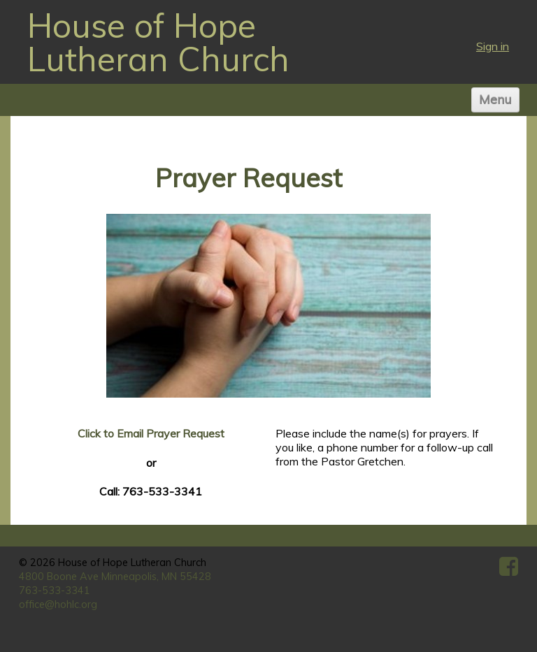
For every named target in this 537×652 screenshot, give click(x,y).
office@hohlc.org (58, 604)
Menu (495, 100)
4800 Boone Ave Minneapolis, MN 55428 (115, 576)
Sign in (492, 46)
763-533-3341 (54, 590)
